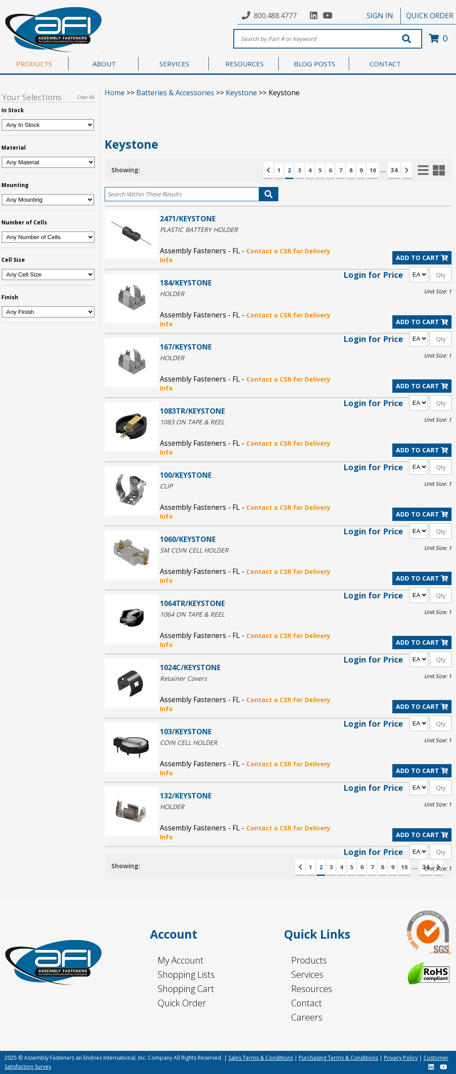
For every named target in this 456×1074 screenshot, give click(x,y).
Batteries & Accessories (175, 93)
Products (309, 960)
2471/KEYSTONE (188, 218)
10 (373, 170)
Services (307, 974)
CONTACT (385, 63)
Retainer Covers (183, 678)
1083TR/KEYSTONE (192, 410)
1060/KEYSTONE (188, 539)
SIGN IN (379, 15)
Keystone (241, 93)
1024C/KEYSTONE (190, 667)
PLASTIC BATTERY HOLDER (199, 229)
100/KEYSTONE (186, 475)
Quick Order (182, 1003)
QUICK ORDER (429, 15)
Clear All (85, 97)
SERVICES (174, 63)
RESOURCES (244, 63)
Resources (311, 989)
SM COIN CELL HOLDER (194, 550)
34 (394, 170)
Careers (306, 1017)
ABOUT (104, 63)
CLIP (166, 486)
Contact (306, 1003)
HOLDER (172, 293)
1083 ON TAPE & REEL (192, 422)
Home (115, 93)
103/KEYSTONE (186, 731)
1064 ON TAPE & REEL (192, 614)
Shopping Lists (186, 974)
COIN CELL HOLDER (188, 742)
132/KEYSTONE (186, 795)
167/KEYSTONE (186, 346)
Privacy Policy (401, 1058)
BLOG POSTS (314, 63)
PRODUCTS (34, 63)
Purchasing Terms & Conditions (338, 1058)
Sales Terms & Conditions (260, 1058)
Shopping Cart (186, 989)
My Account (181, 960)
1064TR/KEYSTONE (192, 603)
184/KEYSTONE (186, 282)
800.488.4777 (275, 15)
